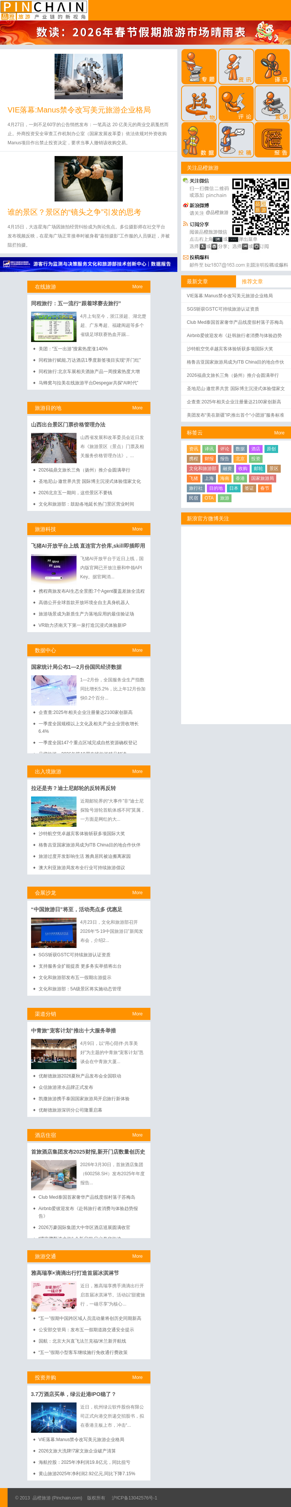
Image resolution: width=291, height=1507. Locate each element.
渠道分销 (45, 1014)
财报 (209, 458)
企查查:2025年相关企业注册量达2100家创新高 (86, 712)
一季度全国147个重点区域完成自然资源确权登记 (88, 742)
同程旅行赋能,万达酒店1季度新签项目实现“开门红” (90, 360)
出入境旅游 (48, 771)
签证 (249, 488)
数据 (240, 448)
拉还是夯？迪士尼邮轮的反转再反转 (73, 788)
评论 (224, 448)
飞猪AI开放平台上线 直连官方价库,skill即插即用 (88, 546)
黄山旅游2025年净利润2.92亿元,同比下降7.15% (87, 1473)
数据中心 (45, 650)
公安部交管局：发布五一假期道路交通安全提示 (86, 1329)
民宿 (193, 498)
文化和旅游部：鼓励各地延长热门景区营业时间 (86, 504)
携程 (193, 458)
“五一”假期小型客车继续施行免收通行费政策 (83, 1352)
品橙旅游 (44, 10)
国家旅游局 (262, 478)
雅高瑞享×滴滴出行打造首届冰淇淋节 (75, 1273)
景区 (273, 468)
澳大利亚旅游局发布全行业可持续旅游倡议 (82, 867)
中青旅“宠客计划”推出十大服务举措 (73, 1031)
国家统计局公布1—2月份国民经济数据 (76, 667)
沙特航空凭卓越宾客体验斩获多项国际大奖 (82, 833)
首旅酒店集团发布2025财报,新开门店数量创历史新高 (88, 1153)
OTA (209, 498)
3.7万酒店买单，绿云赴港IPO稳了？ (74, 1394)
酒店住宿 (45, 1135)
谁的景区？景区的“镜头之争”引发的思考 (74, 212)
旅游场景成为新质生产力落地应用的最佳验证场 (86, 614)
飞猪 (193, 478)
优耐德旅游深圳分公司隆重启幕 (70, 1110)
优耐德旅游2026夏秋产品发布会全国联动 (80, 1076)
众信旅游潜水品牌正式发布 (66, 1087)
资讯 (193, 448)
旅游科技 (45, 529)
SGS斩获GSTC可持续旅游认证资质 (75, 954)
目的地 (216, 488)
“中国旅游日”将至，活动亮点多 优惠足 (77, 909)
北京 (240, 458)
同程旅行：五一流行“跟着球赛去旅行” (76, 303)
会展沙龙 (45, 893)
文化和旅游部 (202, 468)
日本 (233, 488)
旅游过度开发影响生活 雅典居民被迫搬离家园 (85, 856)
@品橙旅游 (217, 212)
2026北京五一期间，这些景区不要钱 (76, 492)
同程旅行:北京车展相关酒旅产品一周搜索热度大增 (89, 371)
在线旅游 (45, 287)
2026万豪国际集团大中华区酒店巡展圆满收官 (85, 1227)
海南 (224, 478)
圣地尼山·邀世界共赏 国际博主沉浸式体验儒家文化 (90, 481)
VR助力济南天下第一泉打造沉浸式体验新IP (83, 625)
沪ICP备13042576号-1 (134, 1498)
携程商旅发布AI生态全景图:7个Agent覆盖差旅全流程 (92, 591)
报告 (224, 458)
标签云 (195, 432)
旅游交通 (45, 1256)
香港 (240, 478)
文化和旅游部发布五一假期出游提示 (75, 977)
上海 (209, 478)
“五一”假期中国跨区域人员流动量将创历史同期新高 (90, 1318)
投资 (255, 458)
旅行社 (196, 488)
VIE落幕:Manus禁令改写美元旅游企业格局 (79, 110)
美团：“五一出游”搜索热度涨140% (73, 348)
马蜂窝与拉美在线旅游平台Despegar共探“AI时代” (88, 383)
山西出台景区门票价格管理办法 (68, 425)
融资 (227, 468)
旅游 (224, 498)
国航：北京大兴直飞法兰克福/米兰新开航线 (82, 1341)
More (137, 286)
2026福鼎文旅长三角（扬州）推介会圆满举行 (85, 470)
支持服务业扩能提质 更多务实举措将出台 (80, 966)
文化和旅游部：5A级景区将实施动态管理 (80, 989)
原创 (271, 448)
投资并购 (45, 1377)
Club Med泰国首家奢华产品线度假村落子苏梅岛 (87, 1197)
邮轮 (258, 468)
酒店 (255, 448)
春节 (264, 488)
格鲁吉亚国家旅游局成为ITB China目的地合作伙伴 (90, 845)
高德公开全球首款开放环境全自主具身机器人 (84, 602)
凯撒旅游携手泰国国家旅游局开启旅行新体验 (84, 1098)
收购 (242, 468)
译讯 (209, 448)
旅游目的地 (48, 408)
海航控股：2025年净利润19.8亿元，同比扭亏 (84, 1462)
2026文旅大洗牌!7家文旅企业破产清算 (77, 1451)
